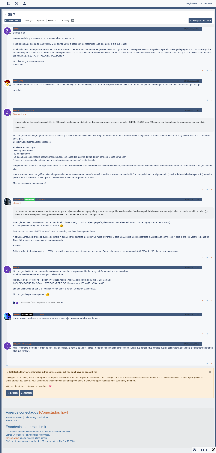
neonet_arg (18, 81)
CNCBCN (17, 344)
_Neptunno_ (18, 199)
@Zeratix (41, 199)
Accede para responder (201, 20)
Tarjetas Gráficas (12, 20)
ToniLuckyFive (12, 438)
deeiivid (16, 314)
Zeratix (16, 29)
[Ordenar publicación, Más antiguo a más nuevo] (183, 20)
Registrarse (12, 393)
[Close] (210, 372)
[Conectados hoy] (53, 412)
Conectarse (26, 393)
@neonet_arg (27, 110)
